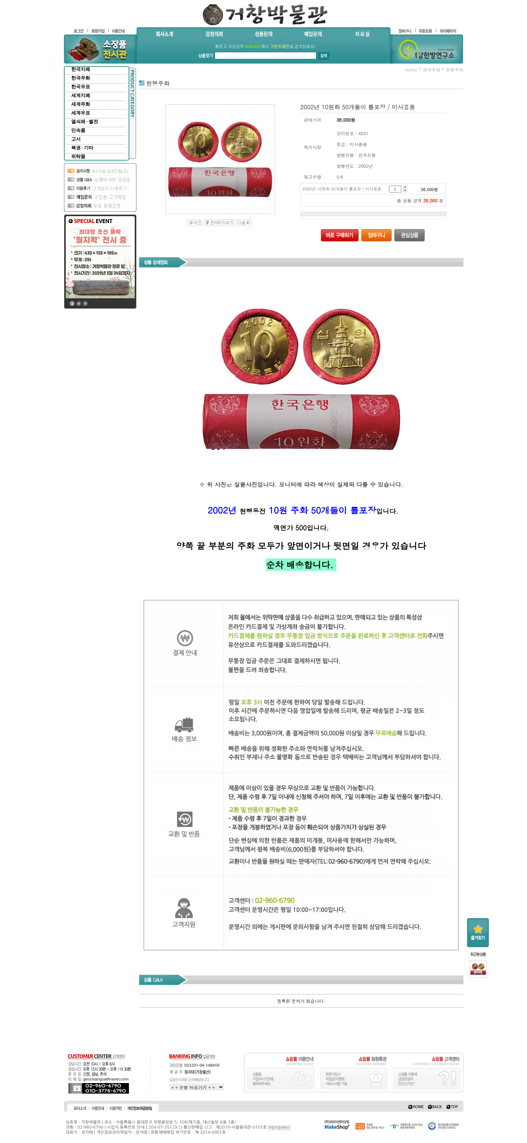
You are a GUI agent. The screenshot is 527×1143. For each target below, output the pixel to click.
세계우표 (80, 113)
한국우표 (80, 86)
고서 (76, 139)
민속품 (78, 130)
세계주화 (80, 104)
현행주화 (454, 69)
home (411, 69)
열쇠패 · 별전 (84, 121)
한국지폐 (80, 69)
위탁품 (78, 156)
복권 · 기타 (82, 147)
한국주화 (80, 78)
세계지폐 (80, 95)
